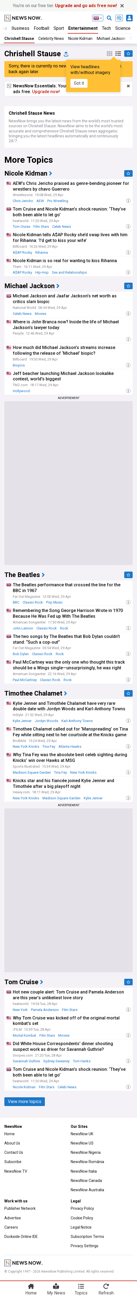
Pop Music (54, 602)
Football (41, 28)
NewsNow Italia (84, 1171)
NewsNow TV (15, 1171)
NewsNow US (82, 1143)
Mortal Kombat (24, 1035)
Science (122, 28)
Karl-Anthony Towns (77, 721)
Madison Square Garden (32, 772)
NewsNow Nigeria (86, 1152)
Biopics (19, 365)
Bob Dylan (21, 654)
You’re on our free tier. (65, 5)
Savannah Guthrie (26, 1061)
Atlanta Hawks (69, 746)
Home (9, 1134)
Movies (40, 314)
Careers (11, 1227)
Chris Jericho (23, 201)
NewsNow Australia (87, 1190)
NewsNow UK (82, 1134)
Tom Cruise (21, 226)
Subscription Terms (87, 1236)
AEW (40, 201)
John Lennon (23, 628)
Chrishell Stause (19, 38)
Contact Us (13, 1152)
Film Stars (41, 226)
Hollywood (21, 391)
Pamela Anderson (45, 1010)
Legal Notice (81, 1227)
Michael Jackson (111, 38)
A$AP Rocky (22, 252)
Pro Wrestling (57, 201)
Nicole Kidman (80, 38)
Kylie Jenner (22, 721)
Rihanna (41, 252)
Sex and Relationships (69, 272)
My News (56, 1293)
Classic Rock (33, 602)
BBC (16, 602)
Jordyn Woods (46, 721)
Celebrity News (51, 38)
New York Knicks (26, 746)
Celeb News (61, 226)
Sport (59, 28)
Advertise (12, 1218)
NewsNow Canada (86, 1180)
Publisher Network (20, 1208)
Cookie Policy (82, 1218)
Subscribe (12, 1162)
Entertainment (83, 28)
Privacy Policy (82, 1208)
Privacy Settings (84, 1246)
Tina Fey (48, 746)
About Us (12, 1143)
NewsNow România (87, 1162)
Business (20, 28)
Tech (106, 28)
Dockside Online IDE (21, 1236)
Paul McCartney (25, 680)
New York (20, 1010)
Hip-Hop (42, 272)
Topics (81, 1293)
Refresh (106, 1293)
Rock (64, 628)
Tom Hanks (82, 1061)
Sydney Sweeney (56, 1061)
